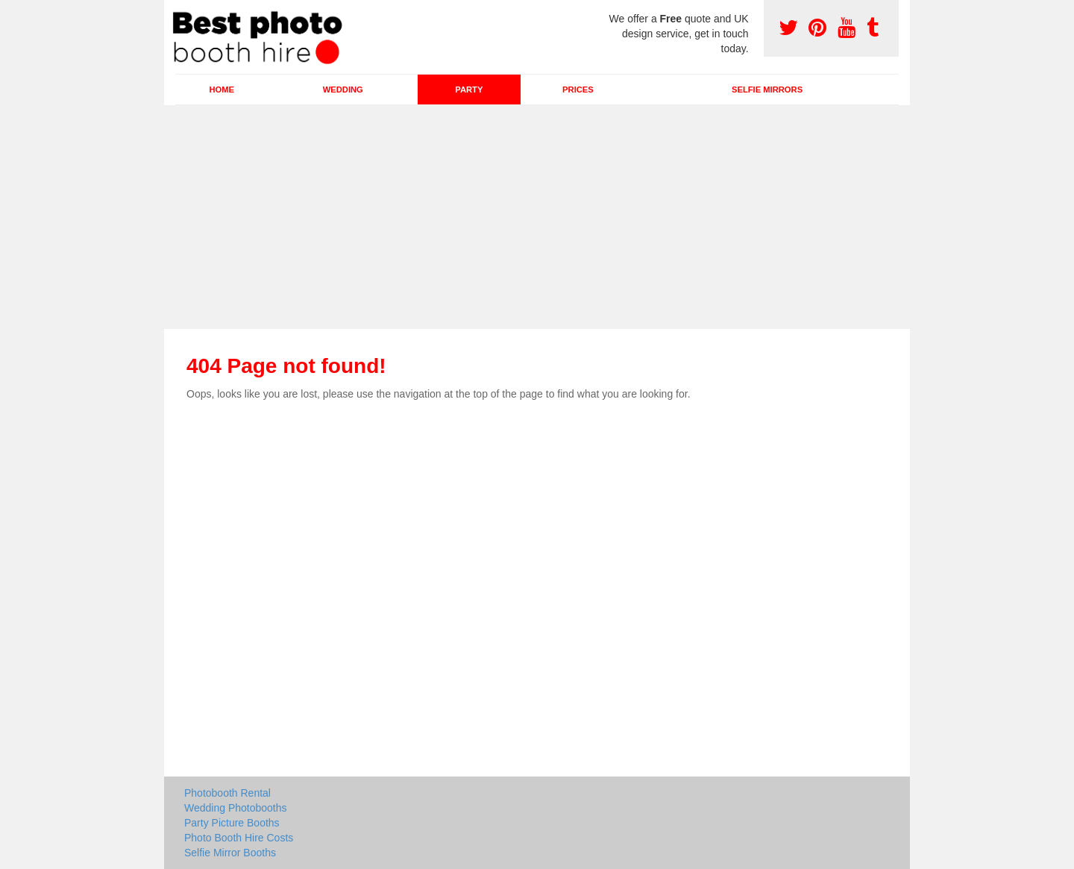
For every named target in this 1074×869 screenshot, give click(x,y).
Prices (578, 89)
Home (221, 89)
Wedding (343, 89)
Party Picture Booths (232, 823)
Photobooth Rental (227, 793)
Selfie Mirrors (767, 89)
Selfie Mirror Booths (230, 853)
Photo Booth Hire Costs (238, 838)
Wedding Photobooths (235, 808)
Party (469, 89)
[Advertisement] (537, 217)
